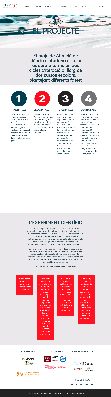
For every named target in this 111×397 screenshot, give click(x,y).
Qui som (37, 7)
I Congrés (100, 7)
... (108, 7)
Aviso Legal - (49, 393)
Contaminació (64, 7)
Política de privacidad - (62, 393)
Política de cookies (77, 393)
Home (27, 7)
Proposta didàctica (83, 7)
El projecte (49, 7)
